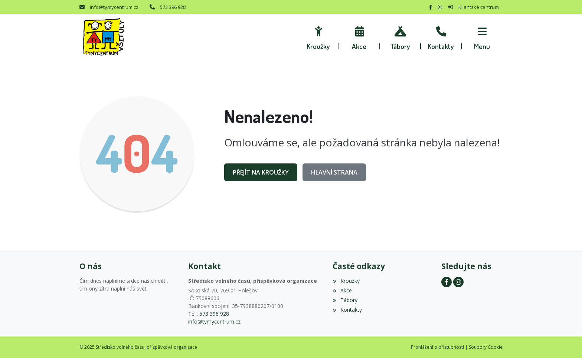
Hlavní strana (334, 172)
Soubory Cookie (486, 347)
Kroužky (346, 280)
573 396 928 (173, 7)
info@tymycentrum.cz (114, 7)
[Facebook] (430, 7)
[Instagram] (440, 7)
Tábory (345, 300)
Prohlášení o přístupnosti (437, 347)
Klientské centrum (478, 7)
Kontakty (347, 309)
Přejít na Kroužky (261, 172)
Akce (342, 290)
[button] (482, 37)
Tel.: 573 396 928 (208, 313)
